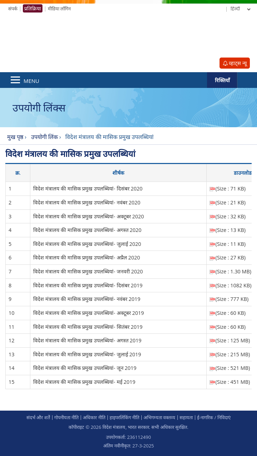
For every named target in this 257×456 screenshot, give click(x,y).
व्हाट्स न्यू (235, 63)
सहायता (186, 417)
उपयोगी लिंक (45, 137)
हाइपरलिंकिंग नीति (124, 417)
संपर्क (12, 8)
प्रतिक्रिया (32, 8)
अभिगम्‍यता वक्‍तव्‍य (159, 417)
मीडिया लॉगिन (59, 8)
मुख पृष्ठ (15, 137)
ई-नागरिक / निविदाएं (214, 417)
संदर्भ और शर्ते (38, 417)
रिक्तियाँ (222, 80)
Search (247, 80)
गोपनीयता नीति (66, 417)
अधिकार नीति (94, 417)
